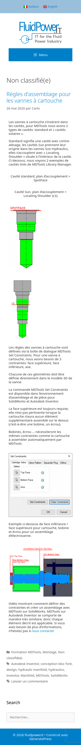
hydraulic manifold (32, 669)
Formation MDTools (26, 652)
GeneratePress (40, 739)
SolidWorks (59, 675)
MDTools (42, 675)
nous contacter (43, 631)
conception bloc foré (56, 663)
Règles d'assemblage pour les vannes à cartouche (38, 97)
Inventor (12, 675)
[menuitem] (31, 6)
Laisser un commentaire (29, 681)
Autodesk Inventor (25, 663)
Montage (49, 652)
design (11, 669)
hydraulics (56, 669)
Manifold (27, 675)
